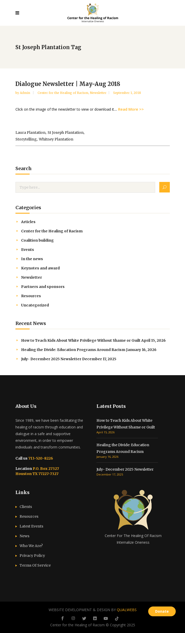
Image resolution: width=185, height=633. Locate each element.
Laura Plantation (30, 132)
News (24, 536)
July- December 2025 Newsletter (51, 359)
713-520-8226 (40, 458)
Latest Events (31, 526)
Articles (28, 221)
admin (25, 93)
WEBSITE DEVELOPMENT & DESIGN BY (93, 609)
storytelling (26, 139)
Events (27, 249)
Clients (26, 506)
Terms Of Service (35, 565)
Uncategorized (35, 305)
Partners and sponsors (43, 286)
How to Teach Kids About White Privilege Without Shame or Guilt (80, 340)
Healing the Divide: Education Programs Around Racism (73, 349)
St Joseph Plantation (66, 132)
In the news (32, 259)
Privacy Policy (32, 555)
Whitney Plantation (56, 139)
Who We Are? (31, 545)
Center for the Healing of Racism (63, 93)
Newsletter (98, 93)
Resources (31, 296)
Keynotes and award (40, 268)
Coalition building (37, 240)
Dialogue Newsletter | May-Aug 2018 (67, 83)
